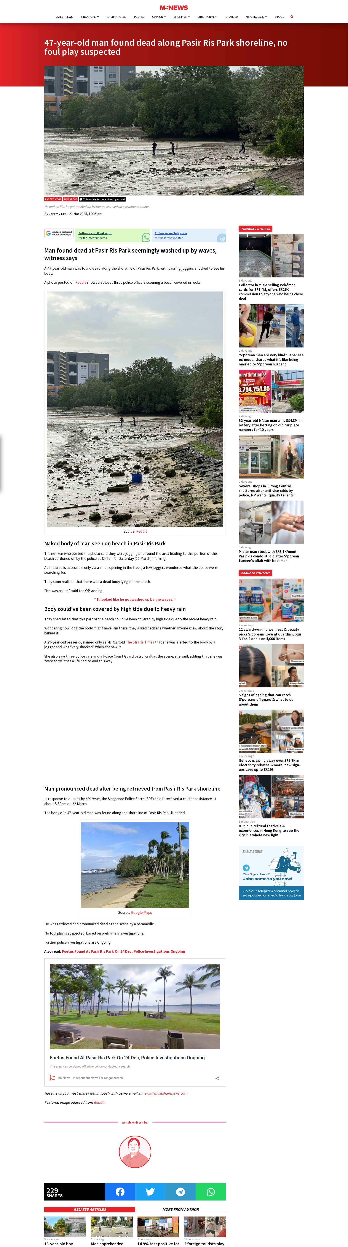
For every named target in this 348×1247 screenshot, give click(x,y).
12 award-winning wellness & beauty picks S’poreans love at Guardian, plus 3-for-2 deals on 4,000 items (270, 634)
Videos (279, 17)
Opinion (157, 17)
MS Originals (255, 17)
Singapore (88, 17)
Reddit (80, 282)
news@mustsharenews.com (164, 1093)
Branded (232, 17)
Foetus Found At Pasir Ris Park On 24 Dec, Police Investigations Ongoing (123, 951)
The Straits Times (140, 642)
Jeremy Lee (58, 213)
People (139, 17)
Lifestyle (180, 17)
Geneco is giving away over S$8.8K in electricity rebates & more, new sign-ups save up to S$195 (269, 765)
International (116, 17)
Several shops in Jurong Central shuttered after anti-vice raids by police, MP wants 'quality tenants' (267, 491)
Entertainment (208, 17)
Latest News (64, 17)
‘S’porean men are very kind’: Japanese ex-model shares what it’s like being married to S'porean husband (271, 360)
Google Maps (141, 912)
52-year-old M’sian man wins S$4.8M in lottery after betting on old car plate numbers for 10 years (270, 425)
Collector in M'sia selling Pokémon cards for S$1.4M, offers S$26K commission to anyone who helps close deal (271, 292)
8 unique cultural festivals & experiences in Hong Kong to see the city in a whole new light (269, 830)
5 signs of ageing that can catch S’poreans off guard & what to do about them (266, 699)
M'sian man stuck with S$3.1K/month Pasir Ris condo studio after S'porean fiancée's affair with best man (269, 556)
